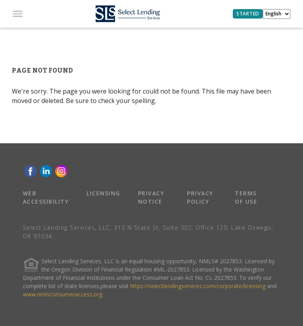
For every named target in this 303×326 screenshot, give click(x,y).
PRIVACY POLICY (200, 197)
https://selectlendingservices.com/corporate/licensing (198, 286)
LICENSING (103, 193)
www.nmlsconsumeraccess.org (62, 294)
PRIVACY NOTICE (151, 197)
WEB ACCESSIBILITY (46, 197)
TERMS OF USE (246, 197)
